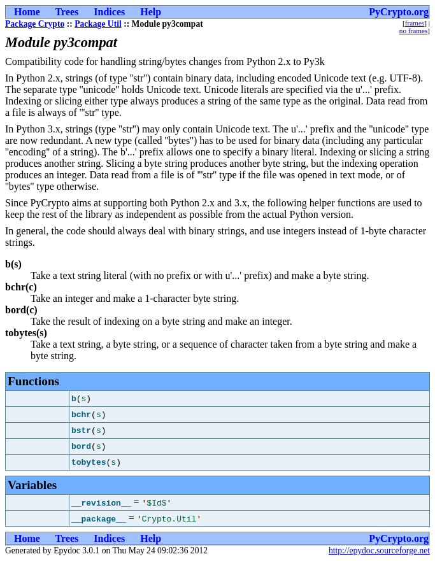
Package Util (98, 24)
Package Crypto (34, 24)
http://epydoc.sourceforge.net (379, 550)
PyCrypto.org (399, 11)
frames (414, 23)
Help (150, 11)
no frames (413, 30)
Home (27, 11)
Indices (109, 11)
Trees (67, 11)
